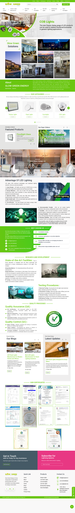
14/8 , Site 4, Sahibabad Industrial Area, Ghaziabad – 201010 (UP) (19, 249)
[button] (68, 108)
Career (53, 1)
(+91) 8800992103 (12, 246)
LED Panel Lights (27, 9)
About (38, 1)
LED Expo (49, 1)
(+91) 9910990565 (12, 243)
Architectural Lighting (54, 9)
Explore (30, 140)
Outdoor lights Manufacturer (13, 9)
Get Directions (6, 464)
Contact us (67, 1)
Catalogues (43, 1)
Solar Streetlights (65, 9)
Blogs (58, 1)
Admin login (66, 4)
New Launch (4, 9)
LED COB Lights (44, 9)
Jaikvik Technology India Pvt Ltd (65, 497)
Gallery (61, 1)
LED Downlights (36, 9)
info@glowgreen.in (12, 240)
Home (34, 1)
